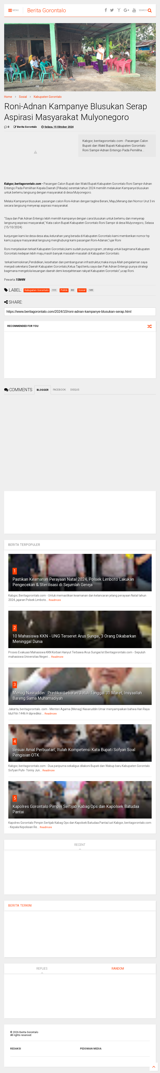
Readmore (55, 600)
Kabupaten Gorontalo (48, 96)
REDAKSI (15, 1048)
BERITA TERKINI (20, 905)
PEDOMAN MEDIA (90, 1048)
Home (8, 96)
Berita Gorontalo (46, 10)
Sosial (23, 96)
